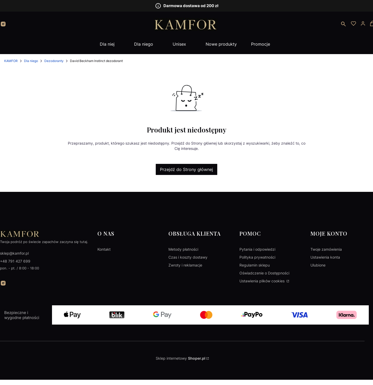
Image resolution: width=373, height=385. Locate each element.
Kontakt (104, 249)
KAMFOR (11, 61)
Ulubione (317, 265)
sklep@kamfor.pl (14, 253)
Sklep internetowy (180, 358)
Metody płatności (183, 249)
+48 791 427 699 (15, 261)
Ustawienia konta (325, 257)
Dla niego (31, 61)
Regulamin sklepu (254, 265)
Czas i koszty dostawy (187, 257)
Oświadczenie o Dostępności (264, 273)
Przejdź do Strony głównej (186, 169)
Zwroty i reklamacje (185, 265)
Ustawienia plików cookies (262, 281)
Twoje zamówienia (326, 249)
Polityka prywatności (257, 257)
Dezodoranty (54, 61)
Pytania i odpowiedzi (257, 249)
